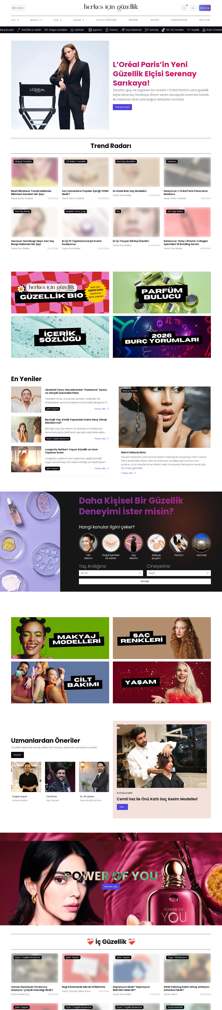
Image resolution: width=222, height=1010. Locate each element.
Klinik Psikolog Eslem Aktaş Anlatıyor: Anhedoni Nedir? (187, 988)
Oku (121, 806)
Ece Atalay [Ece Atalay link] (125, 195)
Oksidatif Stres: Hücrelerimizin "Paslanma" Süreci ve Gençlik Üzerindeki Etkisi (76, 391)
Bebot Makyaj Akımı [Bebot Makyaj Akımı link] (133, 452)
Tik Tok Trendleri (180, 29)
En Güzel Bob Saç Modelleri (129, 191)
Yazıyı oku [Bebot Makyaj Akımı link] (128, 473)
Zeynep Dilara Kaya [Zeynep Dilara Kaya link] (79, 991)
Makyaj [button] (35, 20)
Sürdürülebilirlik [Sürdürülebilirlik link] (175, 1007)
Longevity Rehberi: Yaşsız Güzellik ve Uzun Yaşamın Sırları (71, 451)
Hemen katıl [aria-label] (122, 106)
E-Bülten (18, 8)
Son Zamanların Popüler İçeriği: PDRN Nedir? (85, 192)
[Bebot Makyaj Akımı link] (164, 419)
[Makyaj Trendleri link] (130, 390)
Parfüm (118, 29)
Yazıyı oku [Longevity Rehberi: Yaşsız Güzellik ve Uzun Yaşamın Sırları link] (101, 468)
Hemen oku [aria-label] (111, 886)
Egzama (102, 29)
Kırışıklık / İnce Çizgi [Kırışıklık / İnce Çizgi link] (76, 211)
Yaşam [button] (77, 20)
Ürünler (133, 20)
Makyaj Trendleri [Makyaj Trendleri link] (23, 161)
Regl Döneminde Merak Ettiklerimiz (83, 987)
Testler (154, 20)
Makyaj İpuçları (10, 29)
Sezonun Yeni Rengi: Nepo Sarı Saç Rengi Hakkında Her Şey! (32, 242)
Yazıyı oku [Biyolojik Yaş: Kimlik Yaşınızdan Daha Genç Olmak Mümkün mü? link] (101, 438)
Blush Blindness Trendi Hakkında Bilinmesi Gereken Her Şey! (31, 192)
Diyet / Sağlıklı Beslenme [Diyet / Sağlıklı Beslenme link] (27, 957)
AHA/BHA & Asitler (36, 29)
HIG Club (204, 20)
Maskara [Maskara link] (172, 161)
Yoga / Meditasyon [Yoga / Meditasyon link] (177, 957)
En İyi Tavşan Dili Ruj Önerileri (131, 241)
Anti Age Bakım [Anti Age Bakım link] (175, 211)
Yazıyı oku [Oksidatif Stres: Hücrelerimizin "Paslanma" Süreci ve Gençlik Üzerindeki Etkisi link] (101, 408)
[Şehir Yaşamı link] (52, 409)
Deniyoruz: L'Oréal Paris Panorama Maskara (186, 192)
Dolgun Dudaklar (63, 29)
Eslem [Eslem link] (174, 994)
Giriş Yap (205, 8)
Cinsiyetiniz (158, 566)
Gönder (145, 581)
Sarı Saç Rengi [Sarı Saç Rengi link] (22, 211)
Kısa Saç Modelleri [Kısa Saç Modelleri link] (126, 161)
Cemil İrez (51, 796)
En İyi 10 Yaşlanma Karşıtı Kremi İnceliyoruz (81, 242)
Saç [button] (56, 20)
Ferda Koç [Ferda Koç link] (23, 994)
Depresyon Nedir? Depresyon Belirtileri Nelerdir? (131, 988)
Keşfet (17, 754)
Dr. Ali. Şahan (87, 796)
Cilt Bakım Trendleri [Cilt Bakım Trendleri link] (76, 161)
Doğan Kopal (19, 796)
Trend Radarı (111, 146)
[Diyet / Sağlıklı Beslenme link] (57, 438)
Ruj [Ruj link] (118, 211)
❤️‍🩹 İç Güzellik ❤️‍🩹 (111, 941)
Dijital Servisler (107, 20)
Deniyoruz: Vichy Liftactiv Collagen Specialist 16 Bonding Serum (186, 242)
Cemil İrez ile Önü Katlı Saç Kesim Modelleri (157, 799)
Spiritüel (84, 29)
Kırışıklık (200, 29)
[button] (184, 8)
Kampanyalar (179, 20)
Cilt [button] (13, 20)
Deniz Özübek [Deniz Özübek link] (25, 198)
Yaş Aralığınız (92, 566)
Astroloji (158, 29)
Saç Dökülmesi (138, 29)
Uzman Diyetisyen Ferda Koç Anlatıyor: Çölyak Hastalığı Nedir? (32, 988)
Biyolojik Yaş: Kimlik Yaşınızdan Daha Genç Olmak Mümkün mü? (76, 421)
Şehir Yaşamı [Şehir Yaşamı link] (72, 957)
